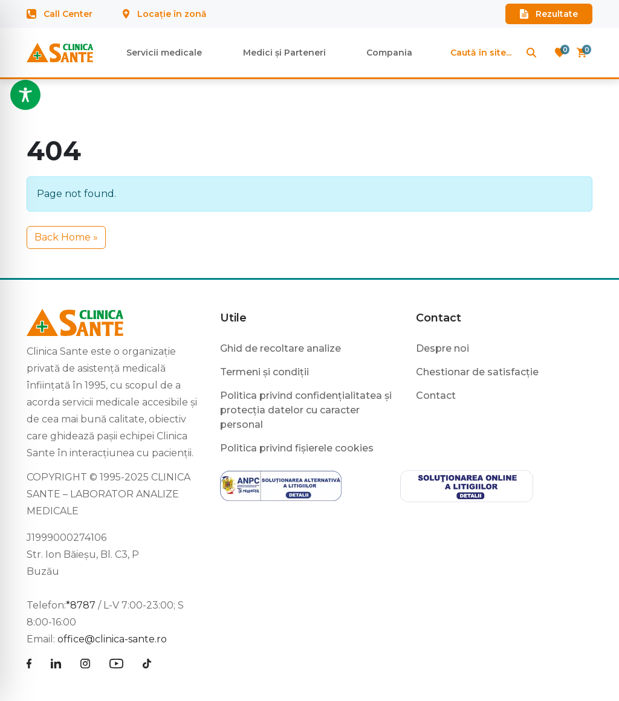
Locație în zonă (165, 13)
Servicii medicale (164, 52)
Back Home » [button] (66, 237)
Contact (438, 318)
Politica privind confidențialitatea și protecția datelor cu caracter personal (306, 410)
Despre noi (442, 348)
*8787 (81, 605)
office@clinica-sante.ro (112, 639)
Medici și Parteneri (284, 52)
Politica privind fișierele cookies (297, 448)
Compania (389, 52)
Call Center (59, 13)
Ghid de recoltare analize (280, 348)
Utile (233, 318)
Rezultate (549, 13)
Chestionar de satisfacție (477, 372)
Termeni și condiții (264, 372)
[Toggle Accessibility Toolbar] (25, 95)
